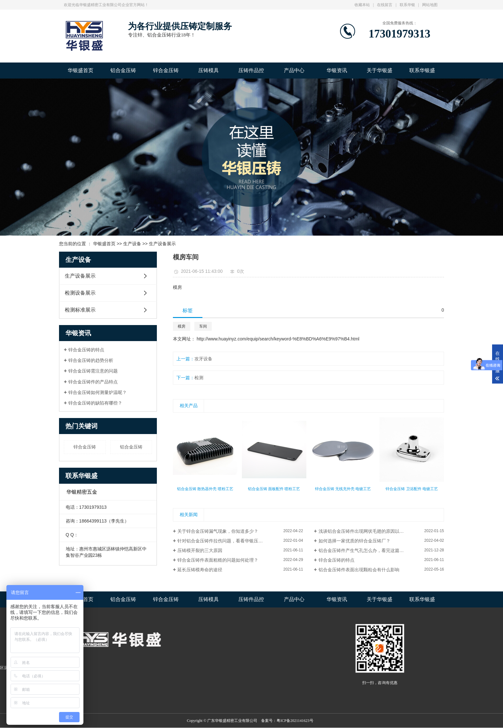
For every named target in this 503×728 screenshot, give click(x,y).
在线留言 (384, 5)
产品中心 (294, 70)
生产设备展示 (162, 243)
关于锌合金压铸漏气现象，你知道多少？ (217, 531)
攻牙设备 (203, 358)
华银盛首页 (80, 70)
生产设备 (132, 243)
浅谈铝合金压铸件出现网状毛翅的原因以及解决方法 (370, 531)
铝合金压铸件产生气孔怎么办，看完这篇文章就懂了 (370, 550)
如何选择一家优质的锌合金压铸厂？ (354, 540)
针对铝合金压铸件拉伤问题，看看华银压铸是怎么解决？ (233, 540)
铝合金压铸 (123, 70)
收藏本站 (362, 5)
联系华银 (407, 5)
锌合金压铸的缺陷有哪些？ (95, 403)
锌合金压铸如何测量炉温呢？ (97, 392)
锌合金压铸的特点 (86, 349)
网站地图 (430, 5)
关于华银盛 (379, 70)
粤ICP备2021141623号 (295, 720)
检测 (198, 377)
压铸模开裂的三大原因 (199, 550)
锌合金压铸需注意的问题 (93, 370)
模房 (181, 326)
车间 (203, 326)
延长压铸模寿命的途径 (199, 569)
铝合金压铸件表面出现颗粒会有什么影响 (359, 569)
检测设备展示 (80, 293)
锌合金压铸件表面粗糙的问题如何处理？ (217, 560)
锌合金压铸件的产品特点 (93, 381)
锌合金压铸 (166, 70)
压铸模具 (208, 70)
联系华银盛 (422, 70)
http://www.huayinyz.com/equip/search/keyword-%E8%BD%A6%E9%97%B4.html (278, 338)
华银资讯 (337, 70)
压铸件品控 (251, 70)
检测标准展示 (80, 310)
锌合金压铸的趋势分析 (90, 360)
